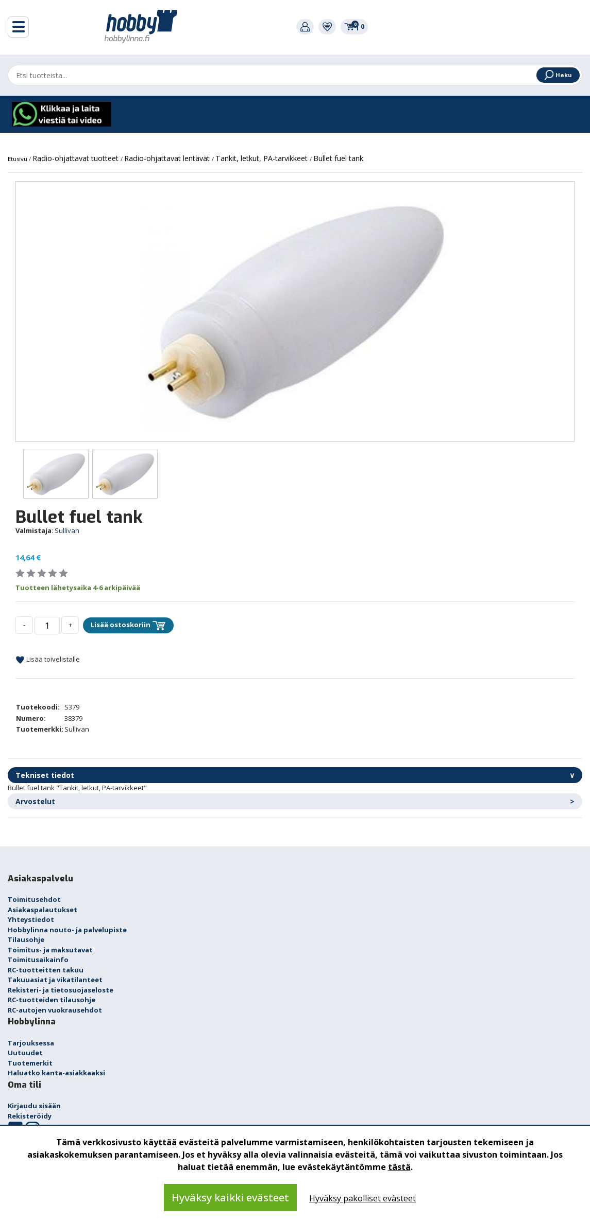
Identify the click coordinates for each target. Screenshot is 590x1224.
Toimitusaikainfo (38, 959)
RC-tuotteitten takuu (45, 969)
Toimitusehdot (34, 899)
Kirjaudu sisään (34, 1105)
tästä (399, 1167)
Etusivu (18, 159)
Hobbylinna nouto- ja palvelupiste (67, 929)
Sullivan (67, 530)
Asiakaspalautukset (42, 909)
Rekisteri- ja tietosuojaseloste (60, 990)
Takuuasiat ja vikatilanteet (55, 979)
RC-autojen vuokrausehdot (55, 1010)
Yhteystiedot (31, 919)
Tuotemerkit (30, 1063)
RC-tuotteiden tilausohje (51, 999)
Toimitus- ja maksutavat (50, 949)
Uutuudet (25, 1052)
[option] (295, 311)
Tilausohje (26, 939)
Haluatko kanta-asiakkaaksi (56, 1072)
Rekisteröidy (30, 1116)
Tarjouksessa (31, 1043)
